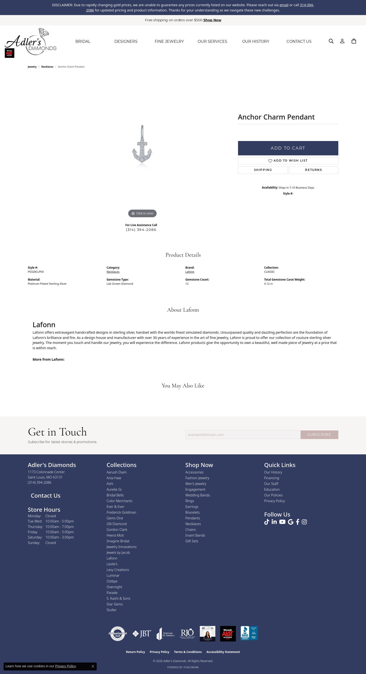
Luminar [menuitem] (113, 575)
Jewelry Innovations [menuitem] (122, 546)
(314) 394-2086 (141, 230)
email (284, 5)
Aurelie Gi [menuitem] (114, 489)
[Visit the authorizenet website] (117, 633)
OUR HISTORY (255, 41)
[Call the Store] (40, 482)
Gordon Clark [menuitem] (117, 529)
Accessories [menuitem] (195, 472)
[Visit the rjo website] (187, 633)
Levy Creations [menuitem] (118, 569)
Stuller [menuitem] (112, 610)
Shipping (263, 170)
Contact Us (45, 495)
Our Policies (273, 495)
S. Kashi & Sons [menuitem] (118, 598)
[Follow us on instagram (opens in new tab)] (304, 522)
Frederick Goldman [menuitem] (121, 512)
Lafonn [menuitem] (112, 558)
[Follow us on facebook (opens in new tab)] (297, 522)
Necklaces (47, 66)
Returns (313, 170)
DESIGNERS (126, 41)
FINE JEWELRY (169, 41)
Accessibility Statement (223, 652)
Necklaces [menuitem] (193, 524)
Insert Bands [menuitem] (195, 535)
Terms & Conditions (188, 652)
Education (272, 489)
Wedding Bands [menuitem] (198, 495)
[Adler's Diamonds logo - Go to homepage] (30, 41)
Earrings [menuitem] (192, 506)
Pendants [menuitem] (193, 518)
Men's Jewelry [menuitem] (196, 483)
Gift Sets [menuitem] (192, 541)
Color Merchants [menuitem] (120, 501)
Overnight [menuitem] (114, 587)
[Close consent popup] (92, 666)
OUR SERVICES (212, 41)
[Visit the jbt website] (142, 633)
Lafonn (190, 271)
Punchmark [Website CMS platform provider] (191, 667)
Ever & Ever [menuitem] (115, 506)
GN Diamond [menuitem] (117, 524)
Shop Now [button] (212, 20)
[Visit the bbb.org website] (249, 633)
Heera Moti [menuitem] (115, 535)
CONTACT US (299, 41)
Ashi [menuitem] (110, 483)
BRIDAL (82, 41)
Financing (271, 478)
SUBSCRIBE (319, 434)
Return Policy (135, 652)
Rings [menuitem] (190, 501)
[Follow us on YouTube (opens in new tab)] (282, 522)
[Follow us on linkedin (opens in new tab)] (274, 522)
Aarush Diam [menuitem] (117, 472)
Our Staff (271, 483)
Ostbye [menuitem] (112, 581)
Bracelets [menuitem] (193, 512)
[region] (142, 147)
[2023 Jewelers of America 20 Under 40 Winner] (207, 633)
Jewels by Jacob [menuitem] (118, 552)
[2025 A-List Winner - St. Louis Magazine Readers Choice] (228, 633)
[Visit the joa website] (166, 633)
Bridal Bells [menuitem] (115, 495)
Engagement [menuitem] (196, 489)
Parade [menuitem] (112, 592)
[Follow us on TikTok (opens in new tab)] (266, 522)
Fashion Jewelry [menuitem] (197, 478)
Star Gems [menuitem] (115, 604)
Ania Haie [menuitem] (114, 478)
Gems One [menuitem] (115, 518)
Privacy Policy (274, 501)
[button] (331, 41)
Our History (273, 472)
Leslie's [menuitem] (112, 564)
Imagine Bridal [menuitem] (118, 541)
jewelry (32, 66)
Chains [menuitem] (191, 529)
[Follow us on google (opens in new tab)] (290, 522)
